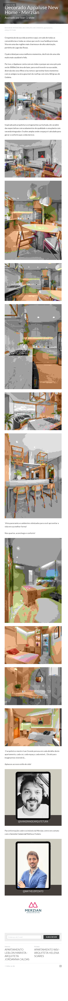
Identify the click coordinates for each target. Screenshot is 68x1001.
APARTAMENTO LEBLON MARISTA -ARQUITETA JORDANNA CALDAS (17, 976)
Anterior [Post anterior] (7, 968)
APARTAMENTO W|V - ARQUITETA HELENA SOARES (48, 974)
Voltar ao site (9, 5)
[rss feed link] (62, 988)
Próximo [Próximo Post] (38, 968)
